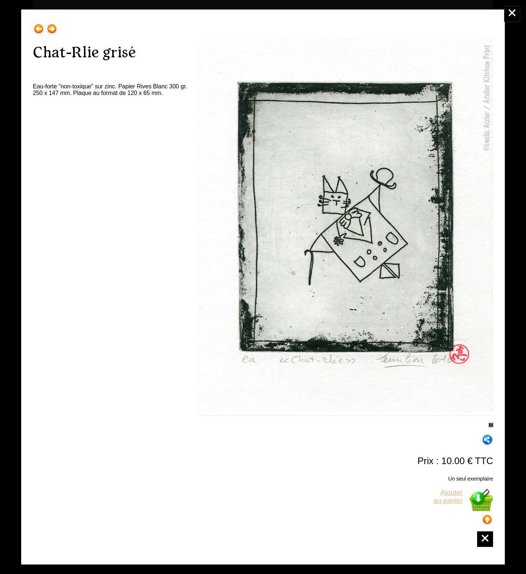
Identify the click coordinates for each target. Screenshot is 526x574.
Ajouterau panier (448, 496)
